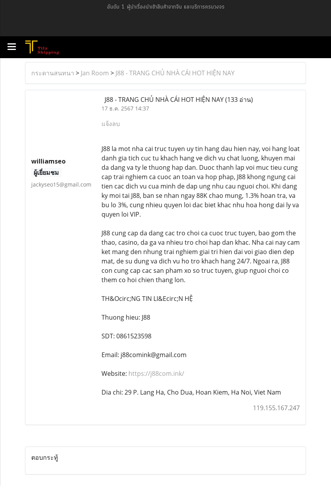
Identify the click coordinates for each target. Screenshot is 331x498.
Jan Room (95, 73)
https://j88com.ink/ (156, 373)
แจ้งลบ (110, 123)
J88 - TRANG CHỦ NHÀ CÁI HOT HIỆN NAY (175, 73)
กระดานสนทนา (52, 73)
